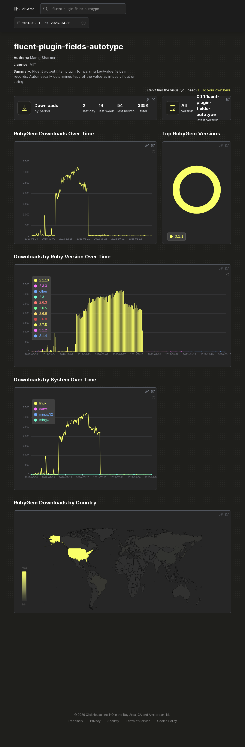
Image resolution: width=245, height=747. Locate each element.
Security (113, 721)
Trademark (75, 721)
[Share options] (147, 100)
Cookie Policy (167, 721)
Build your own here (214, 90)
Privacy (95, 721)
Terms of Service (138, 721)
